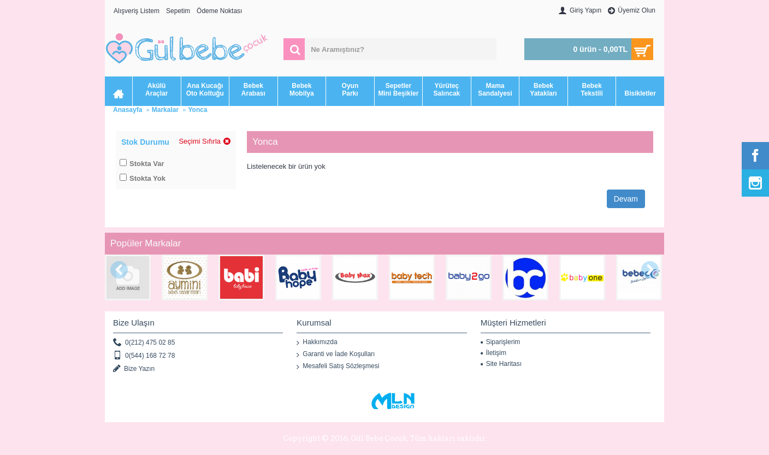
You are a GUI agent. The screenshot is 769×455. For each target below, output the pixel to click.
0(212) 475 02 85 (144, 342)
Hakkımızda (317, 342)
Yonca (197, 110)
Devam (626, 198)
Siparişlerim (500, 342)
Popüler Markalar (145, 243)
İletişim (493, 353)
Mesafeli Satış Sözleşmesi (338, 366)
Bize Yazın (134, 369)
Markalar (165, 110)
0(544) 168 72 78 (144, 356)
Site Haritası (501, 364)
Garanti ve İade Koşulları (336, 354)
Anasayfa (127, 110)
